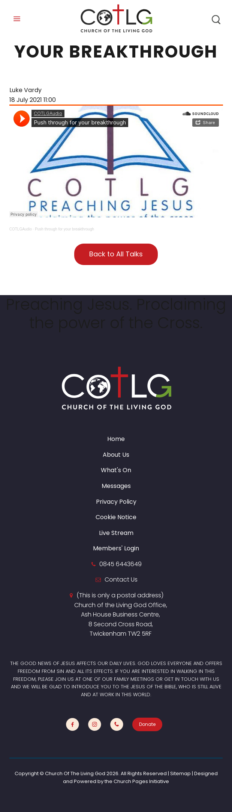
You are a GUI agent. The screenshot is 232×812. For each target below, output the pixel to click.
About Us (116, 454)
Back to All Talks (116, 254)
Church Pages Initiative (141, 781)
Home (116, 439)
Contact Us (121, 579)
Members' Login (116, 548)
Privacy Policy (116, 501)
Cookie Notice (116, 517)
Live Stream (116, 533)
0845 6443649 (120, 564)
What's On (116, 470)
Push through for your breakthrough (64, 229)
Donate (147, 724)
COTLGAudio (20, 229)
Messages (116, 486)
